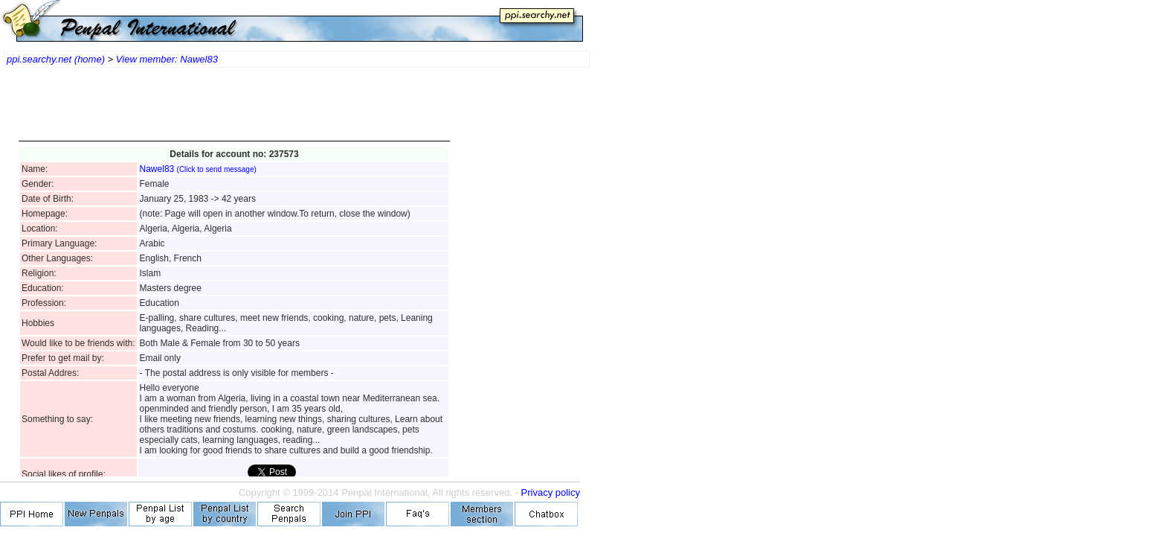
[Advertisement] (234, 111)
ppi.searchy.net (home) (56, 59)
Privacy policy (550, 492)
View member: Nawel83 (167, 59)
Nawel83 (198, 169)
